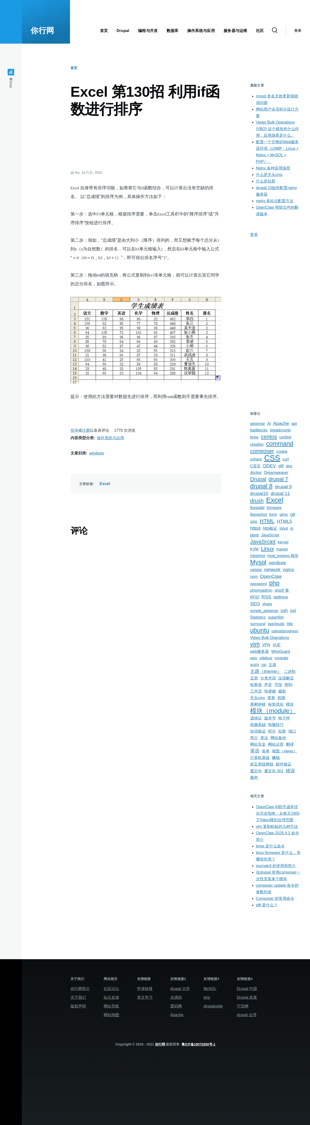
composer (262, 451)
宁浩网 (242, 1006)
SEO (255, 603)
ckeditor (257, 444)
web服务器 (259, 651)
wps (253, 658)
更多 (254, 234)
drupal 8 (261, 486)
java (254, 534)
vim (255, 644)
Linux (267, 549)
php (274, 583)
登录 (297, 30)
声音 (268, 685)
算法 (264, 738)
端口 (292, 731)
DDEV (269, 465)
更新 (271, 698)
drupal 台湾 (246, 1015)
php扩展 (282, 590)
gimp (283, 514)
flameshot (258, 514)
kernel (283, 542)
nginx (288, 569)
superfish (276, 617)
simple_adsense (264, 611)
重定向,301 (273, 771)
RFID (254, 597)
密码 (288, 685)
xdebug (265, 658)
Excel (105, 484)
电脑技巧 (276, 725)
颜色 (254, 777)
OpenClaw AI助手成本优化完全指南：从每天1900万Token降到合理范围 (278, 813)
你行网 (42, 30)
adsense (257, 424)
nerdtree (277, 562)
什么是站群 (265, 181)
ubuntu (259, 630)
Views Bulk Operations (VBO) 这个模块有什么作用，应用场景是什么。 (277, 128)
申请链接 (145, 989)
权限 (281, 698)
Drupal (258, 479)
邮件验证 (283, 764)
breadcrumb (280, 430)
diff (281, 466)
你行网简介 (80, 989)
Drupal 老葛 (247, 997)
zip (263, 665)
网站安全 (258, 744)
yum (254, 664)
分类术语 (268, 678)
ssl (293, 610)
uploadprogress (284, 631)
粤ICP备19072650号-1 (198, 1044)
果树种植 (258, 704)
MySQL (209, 989)
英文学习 (145, 997)
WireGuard (280, 651)
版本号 (270, 718)
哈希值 (256, 685)
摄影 (282, 691)
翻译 (290, 744)
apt (294, 424)
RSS (266, 596)
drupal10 (259, 493)
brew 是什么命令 (270, 846)
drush (257, 501)
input (283, 528)
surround (257, 624)
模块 (290, 704)
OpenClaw (271, 576)
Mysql (258, 562)
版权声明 (78, 1006)
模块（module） (273, 710)
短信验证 (258, 731)
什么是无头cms (269, 175)
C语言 (255, 466)
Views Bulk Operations (269, 638)
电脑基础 (258, 725)
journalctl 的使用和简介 (276, 866)
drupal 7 (278, 479)
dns (289, 466)
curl (286, 459)
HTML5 (284, 521)
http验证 (270, 528)
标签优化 (276, 704)
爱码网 (176, 1006)
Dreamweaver (276, 473)
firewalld (257, 508)
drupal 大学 (180, 989)
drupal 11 (280, 493)
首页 (73, 68)
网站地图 (111, 1015)
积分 (272, 731)
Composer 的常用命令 (275, 898)
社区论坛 (111, 989)
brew (254, 437)
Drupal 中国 (247, 989)
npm (254, 576)
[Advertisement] (145, 143)
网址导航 (111, 1006)
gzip (253, 521)
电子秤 (284, 718)
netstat (256, 570)
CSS (272, 458)
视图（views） (284, 751)
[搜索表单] (274, 30)
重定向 (256, 771)
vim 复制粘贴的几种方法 (277, 826)
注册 (86, 430)
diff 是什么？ (267, 905)
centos (269, 437)
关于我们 (78, 997)
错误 (290, 770)
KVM (254, 549)
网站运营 (276, 744)
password (258, 584)
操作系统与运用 (110, 438)
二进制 (289, 672)
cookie (281, 451)
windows (96, 453)
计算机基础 (260, 758)
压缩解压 (286, 678)
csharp (256, 459)
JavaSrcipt (263, 542)
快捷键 (270, 691)
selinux (280, 596)
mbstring (257, 556)
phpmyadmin (261, 590)
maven (282, 549)
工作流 (256, 691)
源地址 (256, 718)
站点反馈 (111, 997)
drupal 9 (283, 486)
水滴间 (176, 997)
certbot (285, 437)
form (273, 514)
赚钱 (276, 758)
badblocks (259, 430)
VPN (266, 645)
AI (269, 424)
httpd (255, 528)
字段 (278, 685)
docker (256, 473)
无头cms (257, 698)
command (279, 443)
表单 (266, 751)
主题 (272, 665)
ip (291, 528)
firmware (274, 508)
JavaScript (270, 535)
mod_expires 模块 (282, 556)
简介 (254, 738)
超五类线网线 (261, 764)
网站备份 (278, 738)
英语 (254, 750)
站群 (282, 731)
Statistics (258, 617)
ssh (284, 610)
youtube (281, 658)
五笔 (254, 678)
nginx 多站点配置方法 (275, 201)
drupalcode (213, 1006)
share (267, 604)
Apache (281, 423)
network (272, 569)
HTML (267, 521)
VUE (276, 645)
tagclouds (276, 624)
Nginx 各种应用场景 (273, 168)
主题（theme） (265, 671)
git (292, 514)
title (290, 624)
